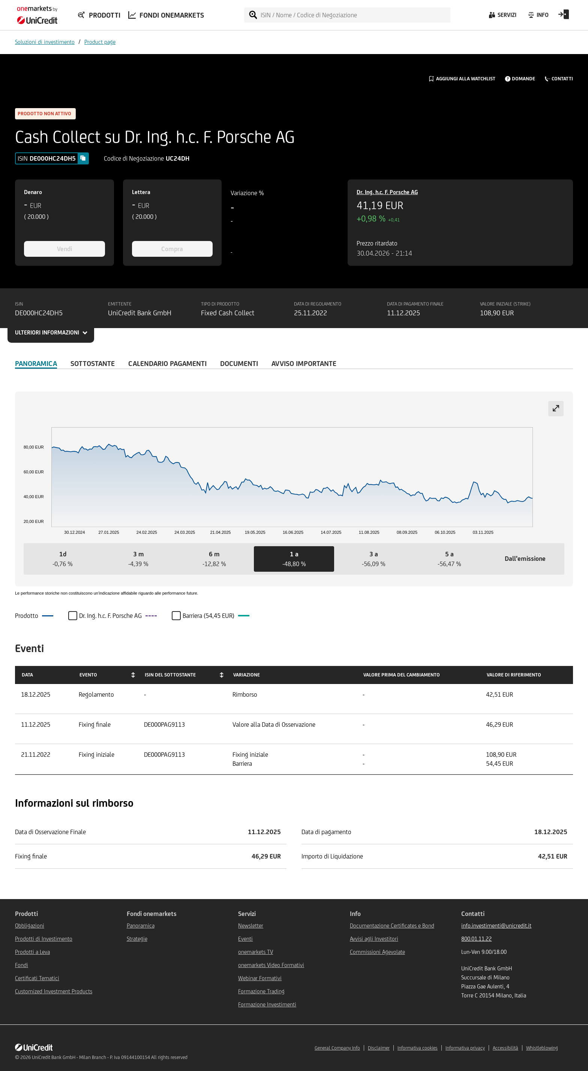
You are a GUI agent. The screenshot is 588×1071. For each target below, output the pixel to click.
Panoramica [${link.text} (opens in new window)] (140, 925)
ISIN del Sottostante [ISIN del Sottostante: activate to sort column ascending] (170, 675)
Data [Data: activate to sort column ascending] (27, 675)
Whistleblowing (542, 1048)
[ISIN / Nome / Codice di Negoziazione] (355, 15)
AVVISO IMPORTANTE (304, 363)
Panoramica (36, 363)
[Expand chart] (556, 408)
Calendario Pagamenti (167, 363)
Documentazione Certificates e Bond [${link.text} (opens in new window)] (392, 925)
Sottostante (92, 363)
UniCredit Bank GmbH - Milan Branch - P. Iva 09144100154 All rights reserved (110, 1057)
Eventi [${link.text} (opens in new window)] (245, 938)
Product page (100, 42)
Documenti (239, 363)
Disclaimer (379, 1048)
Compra (172, 249)
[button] (63, 559)
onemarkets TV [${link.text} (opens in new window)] (255, 952)
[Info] (537, 17)
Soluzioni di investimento (45, 42)
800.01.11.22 (476, 938)
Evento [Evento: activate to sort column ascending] (88, 675)
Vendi (64, 249)
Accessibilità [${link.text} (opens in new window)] (505, 1048)
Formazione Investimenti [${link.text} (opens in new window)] (267, 1004)
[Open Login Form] (563, 17)
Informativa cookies (418, 1048)
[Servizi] (502, 17)
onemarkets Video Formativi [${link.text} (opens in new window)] (271, 965)
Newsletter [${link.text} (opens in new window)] (250, 925)
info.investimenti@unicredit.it (496, 925)
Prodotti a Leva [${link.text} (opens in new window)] (32, 952)
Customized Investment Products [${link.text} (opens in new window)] (53, 991)
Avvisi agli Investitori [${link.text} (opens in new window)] (374, 938)
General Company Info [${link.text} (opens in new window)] (337, 1048)
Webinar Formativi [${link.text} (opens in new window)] (260, 978)
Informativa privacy (465, 1048)
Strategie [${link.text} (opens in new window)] (137, 938)
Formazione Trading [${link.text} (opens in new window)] (261, 991)
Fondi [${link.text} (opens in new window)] (21, 965)
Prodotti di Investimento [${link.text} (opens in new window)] (43, 938)
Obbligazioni (29, 925)
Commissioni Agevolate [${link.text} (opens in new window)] (377, 952)
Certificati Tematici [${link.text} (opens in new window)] (37, 978)
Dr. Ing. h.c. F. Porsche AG (387, 192)
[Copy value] (83, 158)
